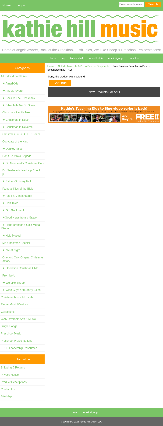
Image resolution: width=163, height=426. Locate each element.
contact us (133, 58)
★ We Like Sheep (13, 282)
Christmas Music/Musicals (17, 297)
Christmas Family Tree (15, 112)
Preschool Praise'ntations (16, 340)
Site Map (6, 396)
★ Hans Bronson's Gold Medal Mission (20, 226)
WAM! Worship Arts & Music (18, 319)
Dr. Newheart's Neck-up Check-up (21, 172)
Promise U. (8, 275)
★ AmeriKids (9, 83)
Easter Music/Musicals (15, 304)
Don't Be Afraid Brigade (16, 156)
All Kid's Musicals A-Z (69, 66)
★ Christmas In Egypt (15, 119)
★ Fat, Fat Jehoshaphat (16, 195)
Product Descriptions (14, 382)
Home (6, 5)
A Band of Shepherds (97, 66)
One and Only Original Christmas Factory (22, 259)
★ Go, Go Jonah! (12, 210)
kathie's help (77, 58)
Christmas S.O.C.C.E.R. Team (20, 134)
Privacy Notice (10, 374)
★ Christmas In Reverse (17, 127)
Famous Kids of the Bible (17, 188)
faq (63, 58)
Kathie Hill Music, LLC (91, 421)
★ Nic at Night (10, 250)
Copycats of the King (14, 141)
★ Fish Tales (9, 203)
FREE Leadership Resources (19, 348)
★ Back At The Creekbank (18, 98)
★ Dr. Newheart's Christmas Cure (22, 163)
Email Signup (115, 58)
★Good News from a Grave (19, 217)
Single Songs (9, 326)
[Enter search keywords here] (131, 4)
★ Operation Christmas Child (20, 268)
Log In (21, 5)
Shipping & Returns (13, 367)
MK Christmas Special (15, 243)
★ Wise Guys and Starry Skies (21, 290)
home (53, 58)
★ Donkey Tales (11, 148)
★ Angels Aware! (12, 90)
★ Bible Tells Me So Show (18, 105)
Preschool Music (11, 333)
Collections (7, 311)
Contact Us (8, 389)
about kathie (96, 58)
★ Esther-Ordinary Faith (16, 181)
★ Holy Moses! (11, 235)
